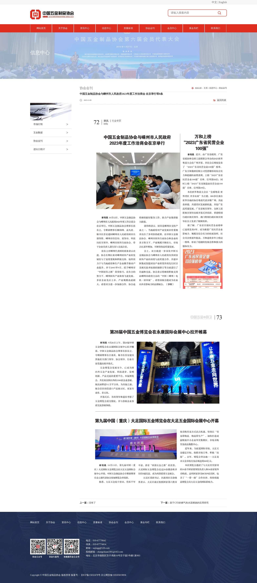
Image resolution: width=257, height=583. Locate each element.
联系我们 (215, 28)
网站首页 (41, 28)
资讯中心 (84, 28)
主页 (206, 88)
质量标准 (128, 28)
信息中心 (106, 28)
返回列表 (221, 100)
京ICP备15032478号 (90, 575)
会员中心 (172, 28)
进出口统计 (52, 149)
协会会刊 (150, 28)
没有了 (88, 503)
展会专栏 (193, 28)
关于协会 (63, 28)
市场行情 (52, 124)
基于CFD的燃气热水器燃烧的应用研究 (185, 503)
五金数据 (52, 133)
